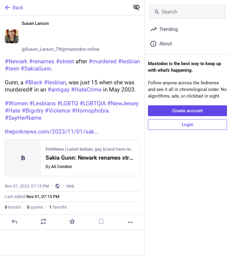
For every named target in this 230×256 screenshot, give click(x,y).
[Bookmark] (101, 221)
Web (70, 186)
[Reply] (14, 221)
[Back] (64, 7)
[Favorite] (72, 221)
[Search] (187, 12)
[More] (130, 222)
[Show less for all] (136, 7)
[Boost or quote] (43, 221)
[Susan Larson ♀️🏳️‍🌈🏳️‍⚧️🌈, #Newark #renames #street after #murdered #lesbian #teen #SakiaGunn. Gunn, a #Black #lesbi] (72, 122)
